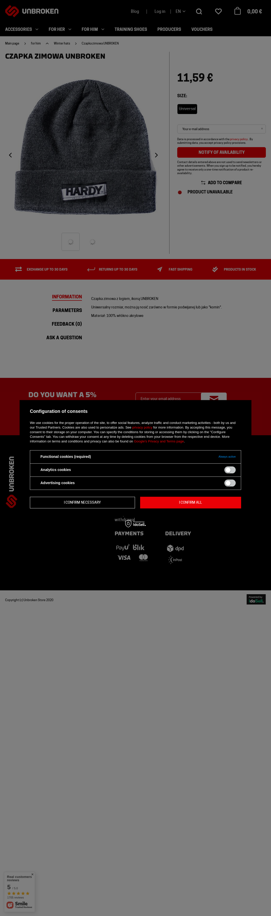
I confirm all (190, 502)
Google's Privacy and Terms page (159, 441)
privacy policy (142, 427)
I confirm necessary (82, 502)
